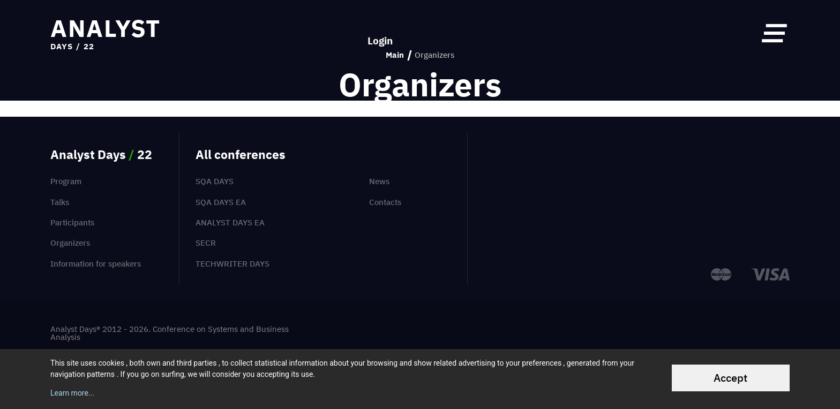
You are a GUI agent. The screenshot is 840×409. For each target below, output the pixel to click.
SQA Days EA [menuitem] (221, 202)
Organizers (70, 243)
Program (65, 181)
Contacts (385, 202)
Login (380, 33)
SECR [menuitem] (206, 243)
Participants (72, 222)
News (379, 181)
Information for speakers (95, 264)
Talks (59, 202)
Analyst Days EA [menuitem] (230, 222)
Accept (730, 377)
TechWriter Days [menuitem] (232, 264)
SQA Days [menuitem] (215, 181)
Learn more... (72, 393)
